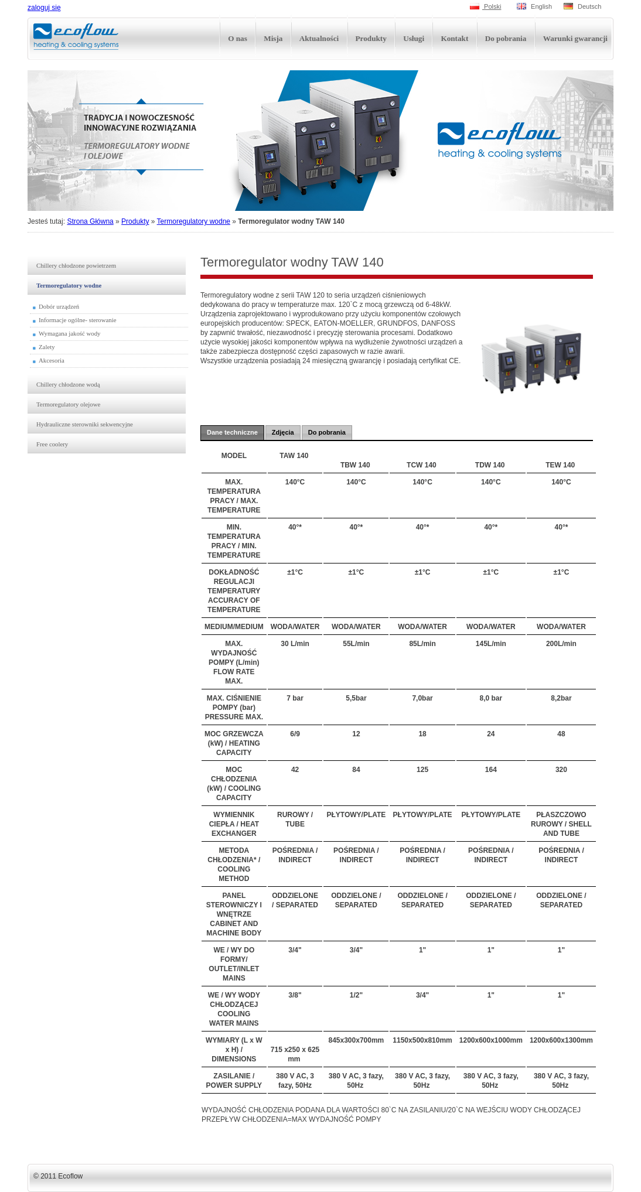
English (534, 6)
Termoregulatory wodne (193, 221)
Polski (485, 6)
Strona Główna (90, 221)
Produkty (135, 221)
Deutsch (582, 6)
